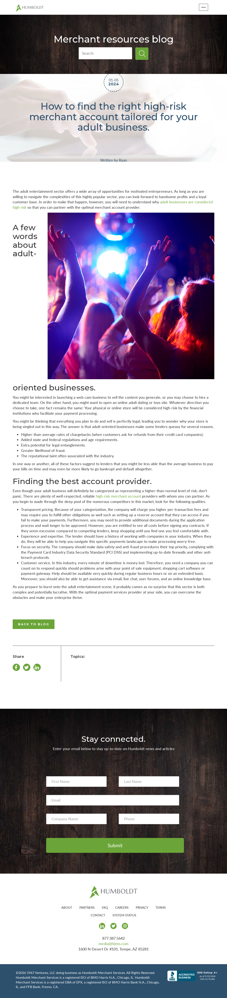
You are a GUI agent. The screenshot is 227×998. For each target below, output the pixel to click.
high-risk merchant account (118, 496)
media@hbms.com (113, 943)
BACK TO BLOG (33, 624)
